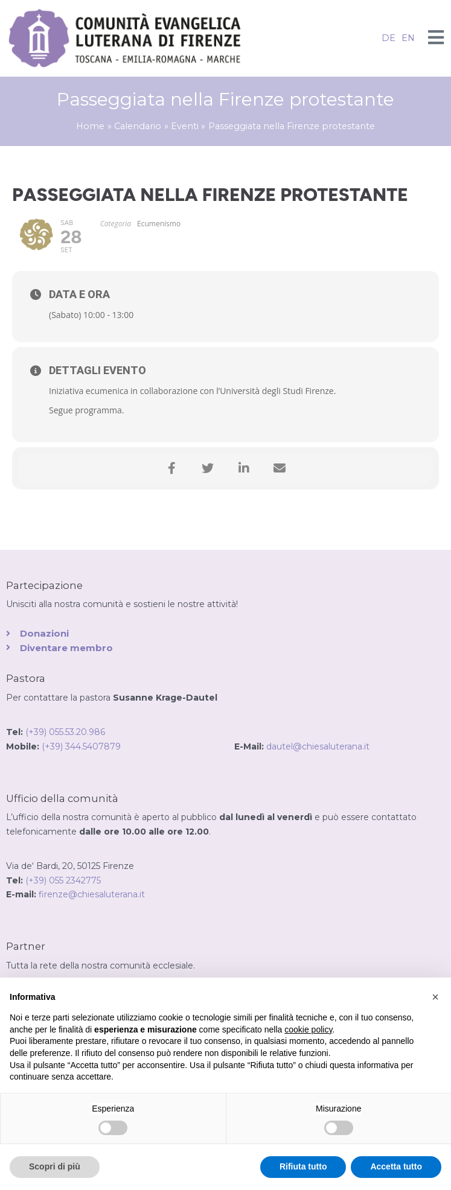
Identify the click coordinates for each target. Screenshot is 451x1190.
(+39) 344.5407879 (138, 746)
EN (408, 38)
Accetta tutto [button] (396, 1166)
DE (388, 38)
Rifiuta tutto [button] (303, 1166)
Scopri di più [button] (54, 1166)
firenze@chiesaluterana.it (92, 894)
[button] (435, 997)
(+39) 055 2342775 (63, 880)
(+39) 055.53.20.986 (65, 732)
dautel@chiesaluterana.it (317, 746)
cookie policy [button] (308, 1029)
